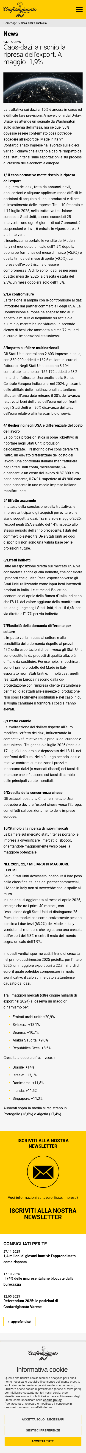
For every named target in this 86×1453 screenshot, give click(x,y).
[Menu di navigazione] (79, 9)
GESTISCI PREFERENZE (43, 1430)
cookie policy (52, 1400)
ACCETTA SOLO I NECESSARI (43, 1419)
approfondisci (21, 1321)
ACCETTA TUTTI (43, 1441)
